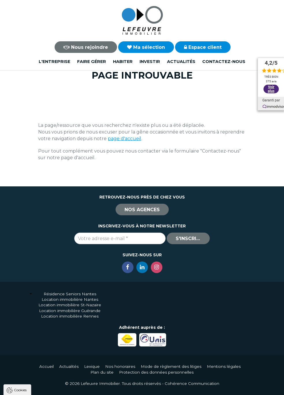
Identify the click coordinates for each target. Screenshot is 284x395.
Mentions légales (224, 366)
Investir (150, 61)
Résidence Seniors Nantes (70, 294)
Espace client (203, 47)
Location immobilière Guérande (70, 310)
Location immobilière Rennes (70, 316)
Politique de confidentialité (34, 374)
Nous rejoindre (86, 47)
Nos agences (142, 209)
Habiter (123, 61)
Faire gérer (91, 61)
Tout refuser (76, 388)
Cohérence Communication (192, 383)
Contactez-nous (223, 61)
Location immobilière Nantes (70, 299)
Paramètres (112, 388)
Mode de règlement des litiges (171, 366)
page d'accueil (124, 138)
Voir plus (271, 87)
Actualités (181, 61)
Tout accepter (39, 388)
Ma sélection (146, 47)
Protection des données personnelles (156, 372)
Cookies (20, 316)
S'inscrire (189, 238)
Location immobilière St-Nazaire (69, 305)
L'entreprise (54, 61)
